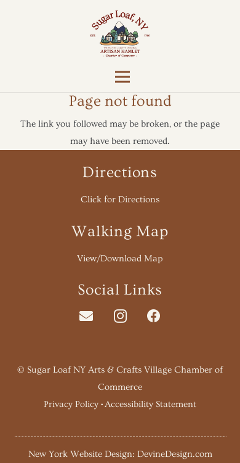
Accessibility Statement (150, 404)
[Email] (86, 316)
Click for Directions (120, 199)
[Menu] (120, 76)
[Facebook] (154, 316)
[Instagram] (120, 316)
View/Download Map (120, 258)
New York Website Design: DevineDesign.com (120, 454)
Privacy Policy (71, 404)
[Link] (120, 33)
